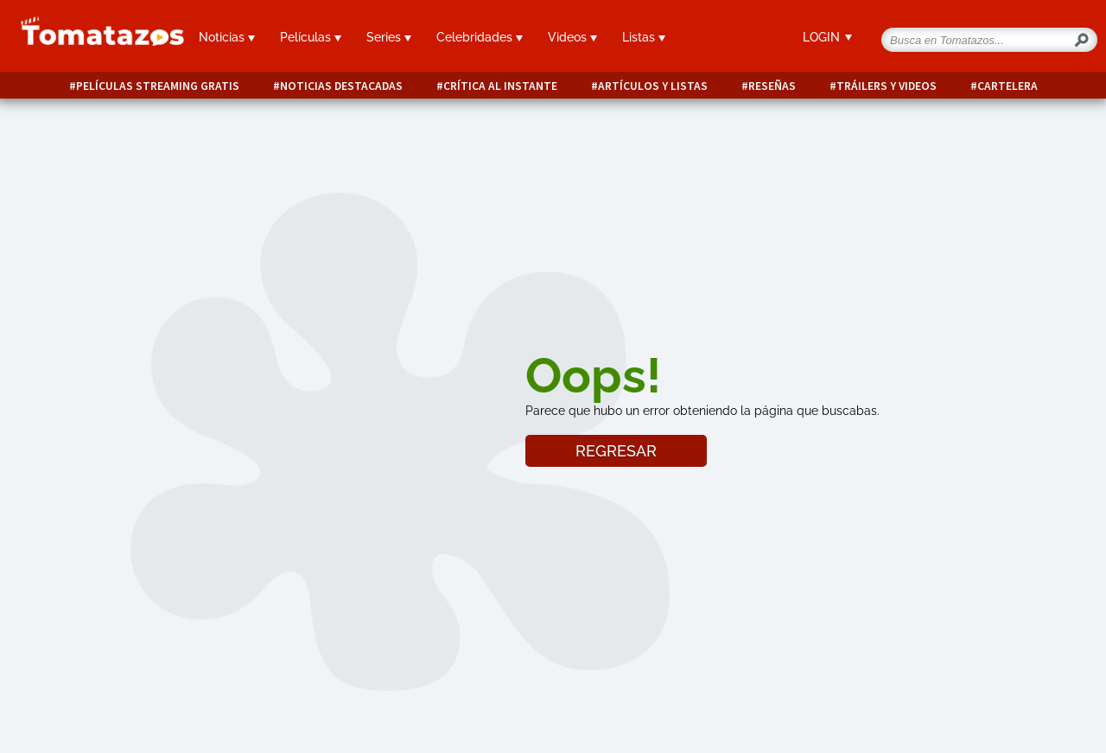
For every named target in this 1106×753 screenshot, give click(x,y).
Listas (643, 37)
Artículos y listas (653, 86)
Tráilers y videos (886, 86)
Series (388, 37)
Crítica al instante (500, 86)
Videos (572, 37)
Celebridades (479, 37)
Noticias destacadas (341, 86)
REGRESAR (616, 451)
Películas (310, 37)
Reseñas (772, 86)
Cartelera (1007, 86)
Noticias (227, 37)
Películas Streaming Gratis (157, 86)
